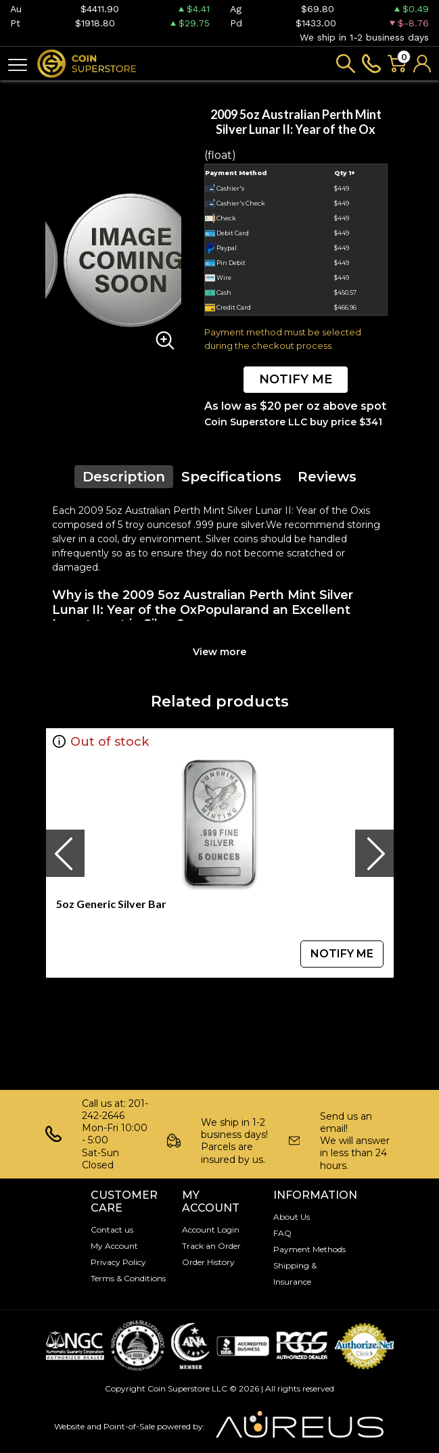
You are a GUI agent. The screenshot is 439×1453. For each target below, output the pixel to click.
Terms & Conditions (128, 1278)
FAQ (282, 1233)
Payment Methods (309, 1249)
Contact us (112, 1229)
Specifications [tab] (231, 477)
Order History (208, 1262)
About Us (291, 1217)
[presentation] (65, 853)
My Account (114, 1246)
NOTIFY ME (295, 379)
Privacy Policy (118, 1262)
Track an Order (211, 1246)
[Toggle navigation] (17, 64)
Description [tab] (124, 477)
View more (219, 652)
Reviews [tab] (327, 477)
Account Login (210, 1229)
